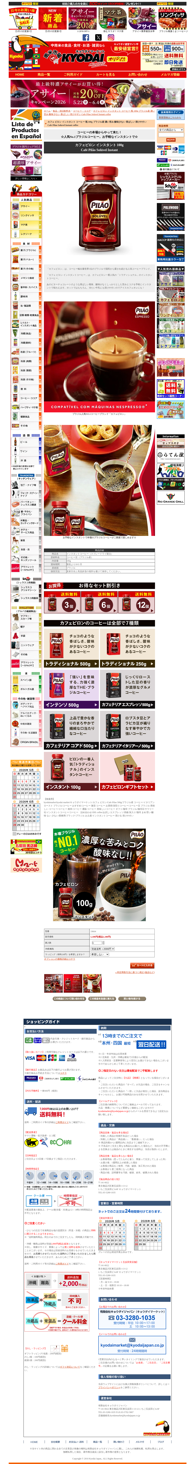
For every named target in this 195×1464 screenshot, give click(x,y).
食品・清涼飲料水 (62, 111)
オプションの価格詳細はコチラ (59, 959)
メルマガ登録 (170, 74)
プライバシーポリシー (109, 1387)
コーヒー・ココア (82, 111)
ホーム (47, 111)
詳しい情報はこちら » (26, 178)
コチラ (63, 1073)
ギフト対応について (70, 1367)
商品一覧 (44, 74)
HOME (19, 74)
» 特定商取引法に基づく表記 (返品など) (135, 972)
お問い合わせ (137, 74)
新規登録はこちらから (170, 117)
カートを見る (105, 74)
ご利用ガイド (73, 74)
